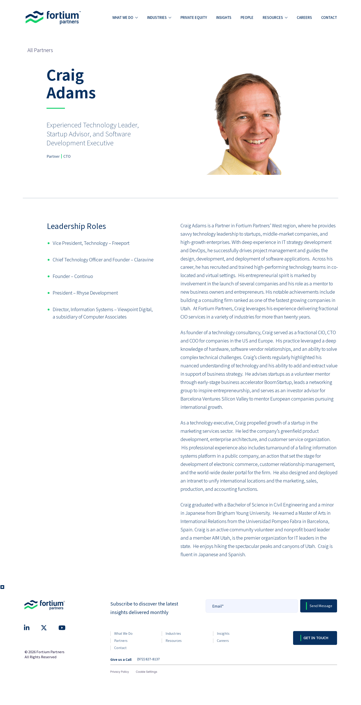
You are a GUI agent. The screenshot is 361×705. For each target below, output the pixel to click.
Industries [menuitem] (157, 17)
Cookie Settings (146, 672)
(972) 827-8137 (148, 659)
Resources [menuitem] (273, 17)
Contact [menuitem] (329, 17)
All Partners (40, 50)
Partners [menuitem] (121, 640)
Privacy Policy (119, 672)
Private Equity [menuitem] (193, 17)
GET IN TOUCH (315, 637)
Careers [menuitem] (304, 17)
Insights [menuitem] (223, 17)
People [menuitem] (247, 17)
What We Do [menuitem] (123, 633)
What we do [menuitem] (122, 17)
